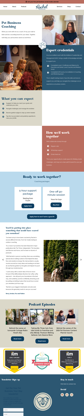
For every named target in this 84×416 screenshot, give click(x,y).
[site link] (42, 6)
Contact (78, 6)
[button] (3, 259)
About (14, 6)
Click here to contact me (68, 383)
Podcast (23, 6)
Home (5, 6)
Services (59, 6)
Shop (69, 6)
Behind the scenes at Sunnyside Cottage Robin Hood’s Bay (18, 330)
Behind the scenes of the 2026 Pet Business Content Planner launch (66, 330)
